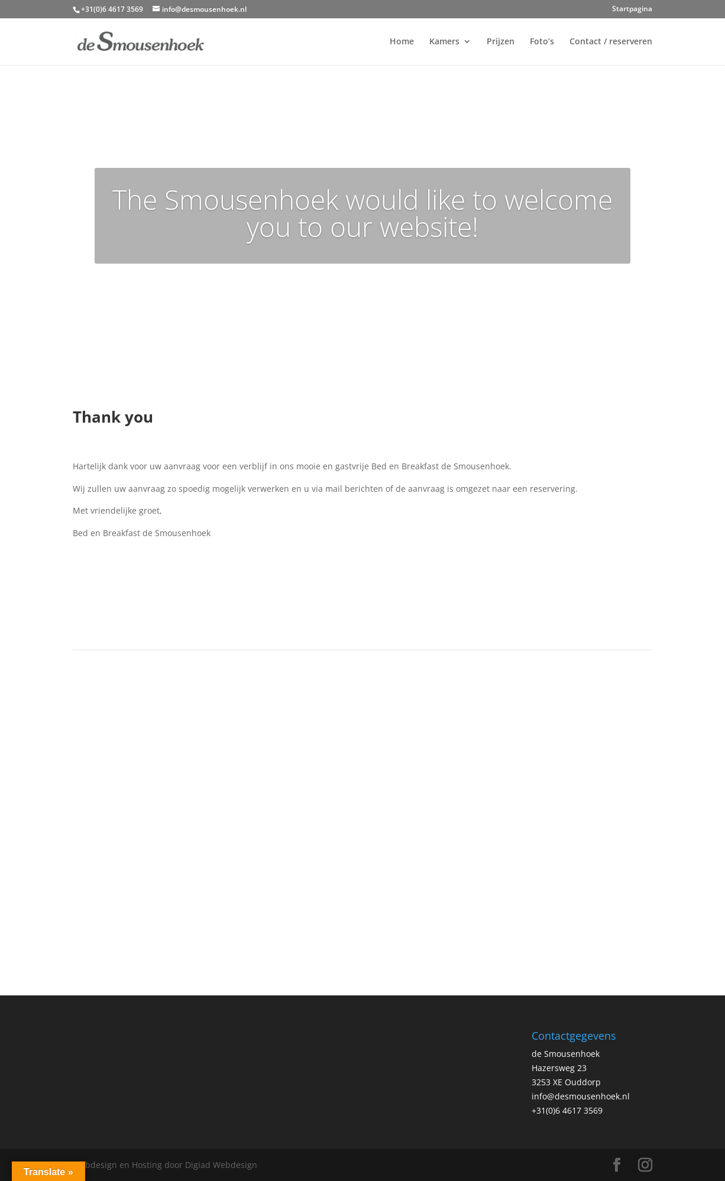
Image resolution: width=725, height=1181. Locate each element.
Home (402, 42)
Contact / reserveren (610, 42)
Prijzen (500, 42)
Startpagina (632, 9)
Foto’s (542, 42)
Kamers (444, 42)
